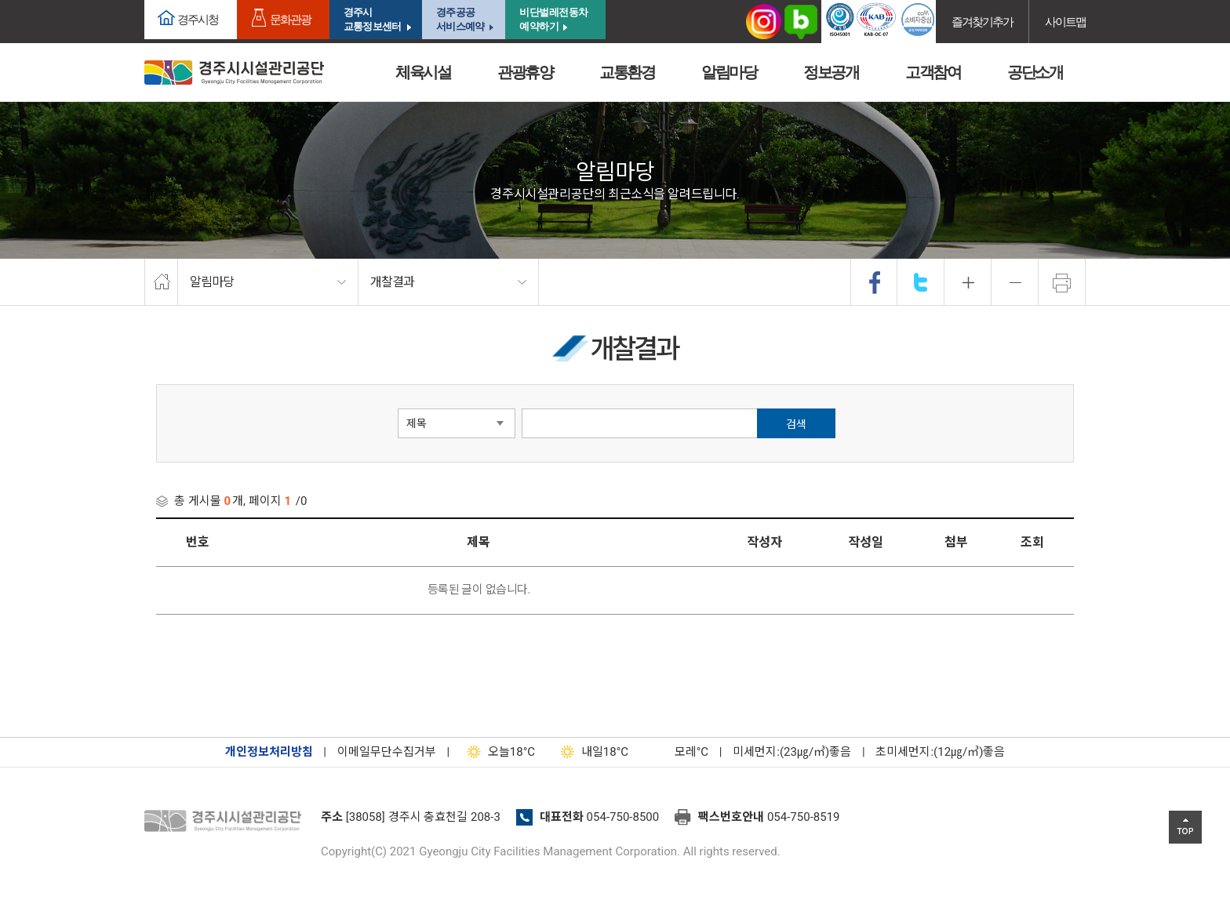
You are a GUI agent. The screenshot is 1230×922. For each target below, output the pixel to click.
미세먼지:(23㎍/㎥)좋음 (792, 752)
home (161, 282)
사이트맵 (1065, 21)
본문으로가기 (35, 0)
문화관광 (290, 19)
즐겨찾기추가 (982, 21)
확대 (968, 282)
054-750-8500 (623, 817)
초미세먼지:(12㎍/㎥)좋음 (940, 752)
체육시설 (422, 72)
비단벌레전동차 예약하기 (553, 19)
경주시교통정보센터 (372, 19)
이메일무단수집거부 (386, 752)
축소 (1015, 282)
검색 (796, 424)
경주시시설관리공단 (234, 72)
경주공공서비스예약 (460, 19)
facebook (874, 282)
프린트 (1062, 282)
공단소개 (1034, 72)
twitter (920, 282)
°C (677, 752)
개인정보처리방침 (269, 752)
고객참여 (932, 72)
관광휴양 (524, 72)
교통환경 (626, 72)
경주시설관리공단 (226, 822)
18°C (497, 752)
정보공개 (830, 72)
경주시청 (197, 19)
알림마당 (728, 72)
